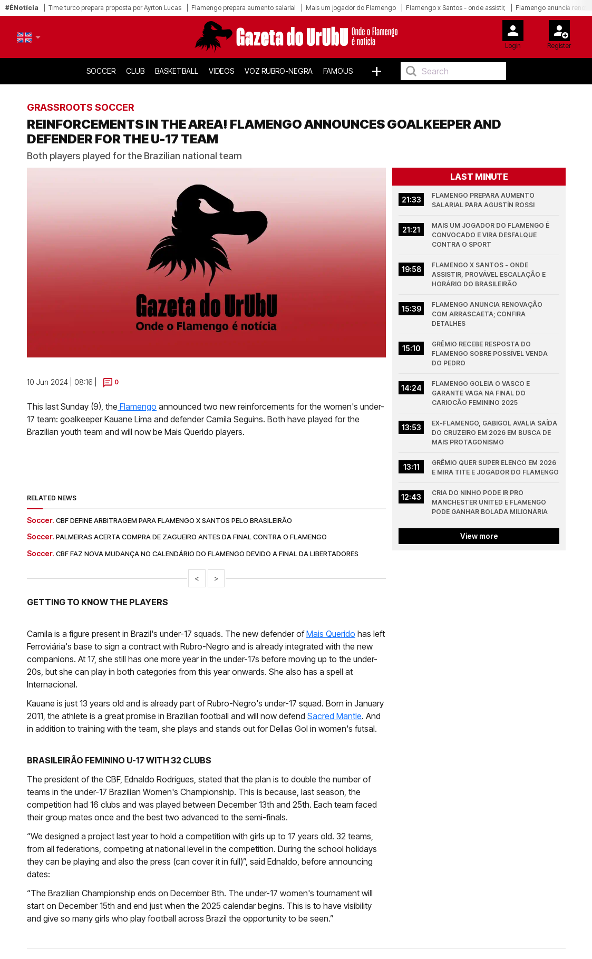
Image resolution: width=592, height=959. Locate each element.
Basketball (176, 70)
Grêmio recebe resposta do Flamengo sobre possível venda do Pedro (490, 353)
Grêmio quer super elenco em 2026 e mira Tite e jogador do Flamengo (495, 467)
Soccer (100, 70)
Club (135, 70)
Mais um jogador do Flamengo (351, 8)
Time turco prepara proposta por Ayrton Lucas (114, 8)
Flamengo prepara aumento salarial (243, 8)
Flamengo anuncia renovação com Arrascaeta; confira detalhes (488, 314)
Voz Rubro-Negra (279, 70)
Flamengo (137, 406)
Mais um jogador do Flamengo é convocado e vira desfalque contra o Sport (491, 234)
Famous (338, 70)
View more (479, 535)
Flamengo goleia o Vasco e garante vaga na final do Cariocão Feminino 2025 (481, 393)
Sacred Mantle (334, 716)
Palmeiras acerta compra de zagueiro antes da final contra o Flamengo (191, 536)
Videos (221, 70)
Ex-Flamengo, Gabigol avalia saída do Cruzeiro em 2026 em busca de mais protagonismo (495, 432)
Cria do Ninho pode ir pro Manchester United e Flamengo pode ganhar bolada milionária (490, 502)
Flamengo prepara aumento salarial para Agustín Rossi (484, 200)
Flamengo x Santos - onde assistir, (456, 8)
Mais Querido (330, 633)
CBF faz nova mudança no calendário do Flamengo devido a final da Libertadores (207, 553)
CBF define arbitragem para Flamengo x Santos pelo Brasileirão (174, 520)
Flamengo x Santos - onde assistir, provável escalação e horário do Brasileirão (489, 274)
